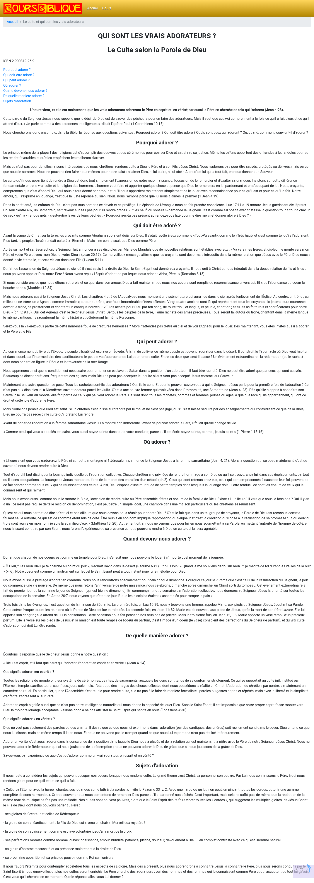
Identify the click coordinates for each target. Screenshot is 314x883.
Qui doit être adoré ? (18, 75)
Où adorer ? (12, 85)
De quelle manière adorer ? (23, 96)
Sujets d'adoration (17, 101)
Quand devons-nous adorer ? (25, 91)
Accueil (93, 8)
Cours (106, 8)
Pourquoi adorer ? (17, 70)
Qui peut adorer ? (16, 80)
